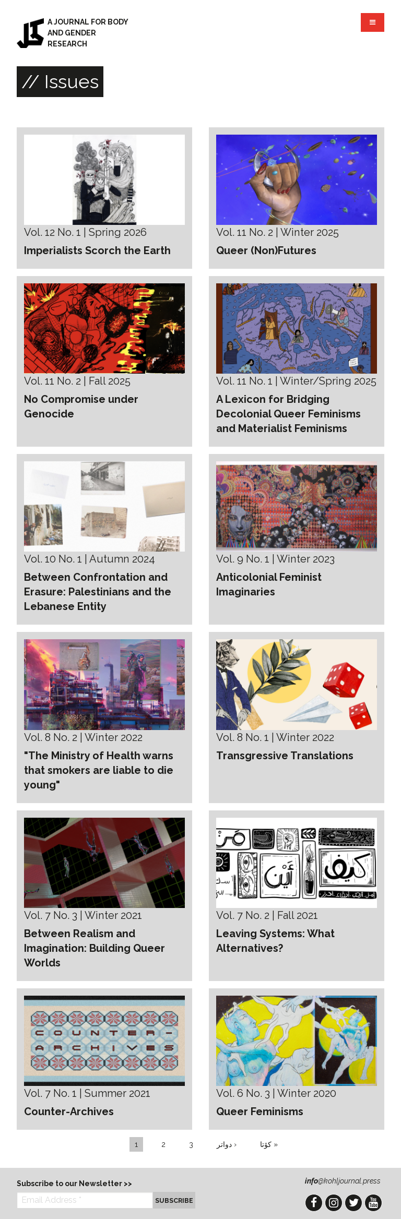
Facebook (314, 1203)
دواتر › (227, 1144)
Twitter (353, 1203)
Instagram (334, 1203)
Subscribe (174, 1200)
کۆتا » (269, 1144)
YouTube (373, 1203)
